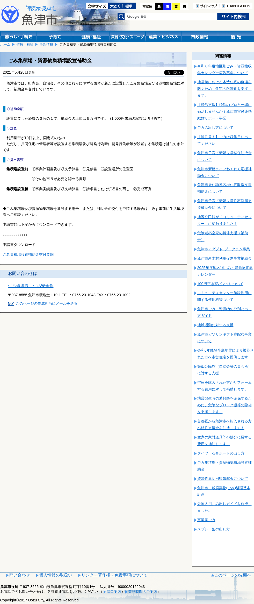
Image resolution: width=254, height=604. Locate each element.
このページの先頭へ (232, 575)
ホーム (5, 44)
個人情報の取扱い (55, 575)
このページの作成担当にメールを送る (46, 303)
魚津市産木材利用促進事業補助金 (224, 258)
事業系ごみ (206, 520)
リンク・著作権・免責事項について (114, 575)
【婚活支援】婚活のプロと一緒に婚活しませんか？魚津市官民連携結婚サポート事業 (224, 111)
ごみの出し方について (215, 127)
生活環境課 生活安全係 (31, 285)
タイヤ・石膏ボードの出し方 (220, 453)
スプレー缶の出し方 (213, 529)
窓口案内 (114, 591)
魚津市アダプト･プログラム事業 (223, 249)
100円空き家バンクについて (220, 284)
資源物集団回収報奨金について (222, 479)
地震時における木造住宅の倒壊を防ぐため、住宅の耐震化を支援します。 (224, 88)
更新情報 (46, 44)
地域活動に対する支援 (215, 325)
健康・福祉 (25, 44)
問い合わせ (19, 575)
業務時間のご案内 (142, 591)
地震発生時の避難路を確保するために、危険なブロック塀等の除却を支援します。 (224, 405)
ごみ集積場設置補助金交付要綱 (28, 254)
